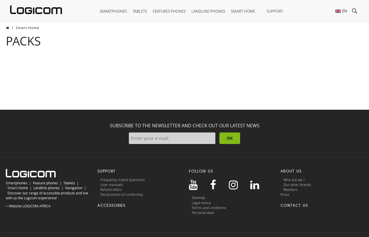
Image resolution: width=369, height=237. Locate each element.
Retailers (290, 189)
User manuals (111, 184)
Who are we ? (294, 179)
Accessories (111, 205)
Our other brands (297, 184)
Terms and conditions (209, 207)
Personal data (203, 212)
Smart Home (17, 187)
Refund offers (111, 189)
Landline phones (46, 187)
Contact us (294, 205)
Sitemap (198, 197)
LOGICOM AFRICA (36, 206)
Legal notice (201, 202)
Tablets (69, 183)
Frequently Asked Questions (122, 179)
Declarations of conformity (121, 194)
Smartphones (16, 183)
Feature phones (45, 183)
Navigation (73, 187)
